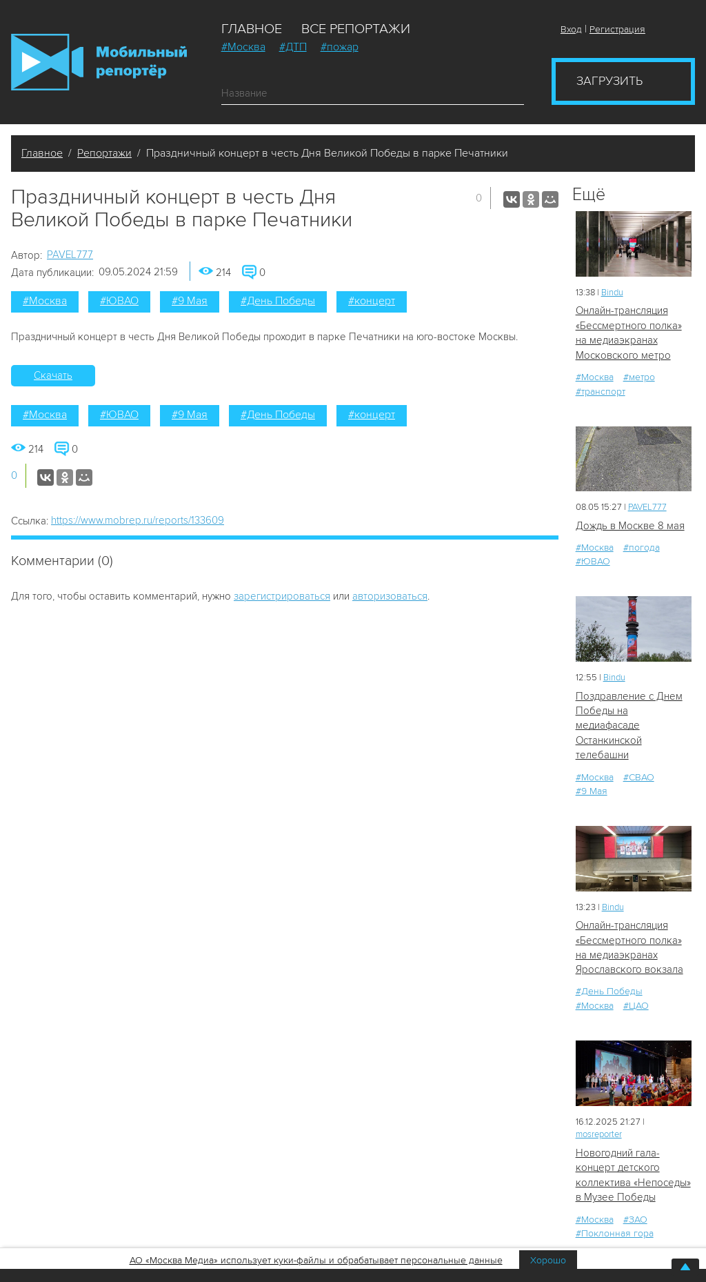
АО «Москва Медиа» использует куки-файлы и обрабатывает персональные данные (316, 1260)
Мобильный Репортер (99, 62)
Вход (571, 29)
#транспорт (600, 391)
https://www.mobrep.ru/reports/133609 (137, 520)
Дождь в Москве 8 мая (630, 526)
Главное (251, 29)
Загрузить (609, 80)
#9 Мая (190, 301)
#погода (641, 547)
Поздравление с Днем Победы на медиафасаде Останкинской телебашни (629, 726)
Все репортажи (355, 29)
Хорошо (548, 1260)
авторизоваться (389, 596)
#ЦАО (636, 1006)
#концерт (371, 301)
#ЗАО (635, 1219)
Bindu (612, 292)
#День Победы (278, 301)
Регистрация (617, 29)
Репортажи (104, 153)
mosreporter (599, 1134)
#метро (639, 377)
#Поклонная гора (615, 1233)
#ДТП (293, 47)
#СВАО (638, 777)
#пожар (340, 47)
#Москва (243, 47)
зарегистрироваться (282, 596)
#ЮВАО (119, 301)
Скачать (53, 375)
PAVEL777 (70, 254)
